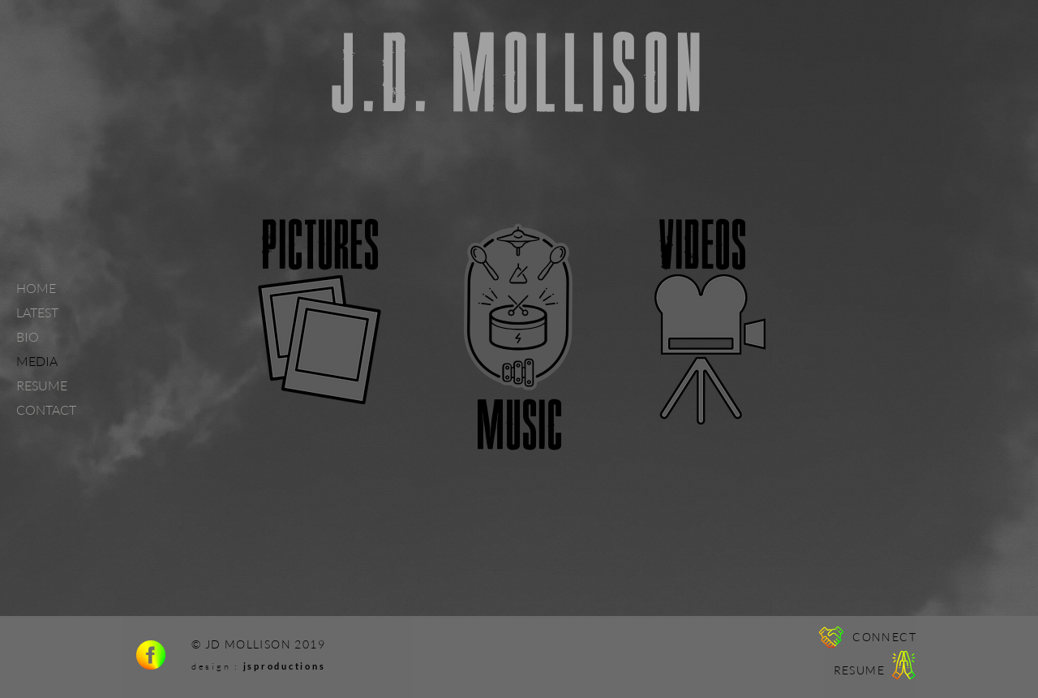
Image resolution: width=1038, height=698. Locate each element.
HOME (36, 288)
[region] (320, 308)
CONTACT (46, 410)
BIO (27, 337)
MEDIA (37, 361)
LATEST (37, 312)
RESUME (41, 385)
